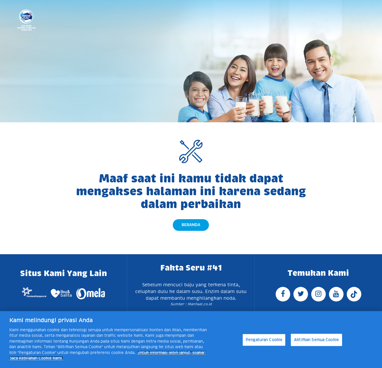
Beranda (191, 225)
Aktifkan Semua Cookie (316, 340)
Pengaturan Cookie (264, 340)
